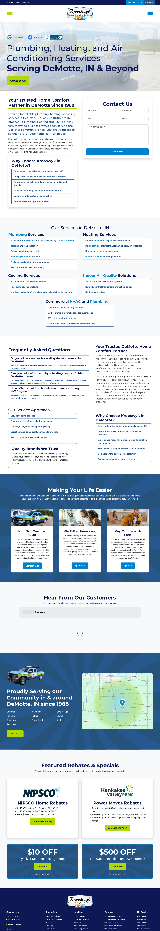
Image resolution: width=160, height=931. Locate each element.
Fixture (14, 251)
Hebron (35, 676)
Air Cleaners (141, 880)
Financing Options (135, 2)
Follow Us (38, 37)
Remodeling (50, 889)
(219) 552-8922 (14, 885)
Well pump (16, 262)
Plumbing (17, 234)
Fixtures (49, 883)
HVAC (75, 301)
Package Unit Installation (83, 905)
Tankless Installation (54, 905)
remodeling (38, 267)
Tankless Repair (52, 902)
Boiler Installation (80, 886)
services (96, 246)
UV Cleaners (141, 883)
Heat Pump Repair (81, 889)
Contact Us (18, 80)
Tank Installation (52, 899)
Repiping (15, 246)
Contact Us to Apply (42, 782)
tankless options (64, 240)
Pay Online (149, 2)
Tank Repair (50, 896)
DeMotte (11, 672)
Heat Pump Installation (82, 892)
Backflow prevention (21, 256)
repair (43, 240)
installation (29, 240)
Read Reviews (19, 37)
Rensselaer (12, 685)
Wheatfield (37, 672)
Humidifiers (141, 886)
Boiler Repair (79, 883)
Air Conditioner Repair (113, 877)
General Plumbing (53, 877)
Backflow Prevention (54, 880)
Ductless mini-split (94, 256)
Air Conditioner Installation (114, 880)
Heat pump (16, 287)
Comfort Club (32, 566)
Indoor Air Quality (100, 275)
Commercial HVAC (144, 898)
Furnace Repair (79, 877)
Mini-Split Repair (80, 896)
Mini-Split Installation (82, 899)
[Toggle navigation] (9, 13)
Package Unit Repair (81, 902)
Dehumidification (143, 889)
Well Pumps (50, 892)
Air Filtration (141, 877)
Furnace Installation (81, 880)
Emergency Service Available (18, 2)
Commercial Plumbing (145, 901)
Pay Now (128, 566)
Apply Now (80, 566)
